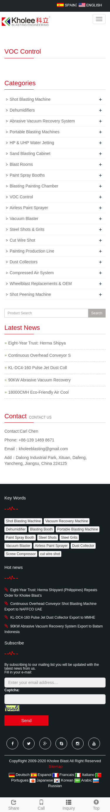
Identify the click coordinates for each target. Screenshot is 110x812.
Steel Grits (69, 537)
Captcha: (11, 690)
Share (14, 804)
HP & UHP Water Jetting (32, 142)
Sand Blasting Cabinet (30, 153)
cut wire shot (50, 554)
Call (41, 804)
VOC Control (21, 197)
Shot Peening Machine (30, 294)
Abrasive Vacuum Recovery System (42, 121)
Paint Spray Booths (27, 175)
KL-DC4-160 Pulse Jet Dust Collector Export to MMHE (52, 617)
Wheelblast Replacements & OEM (41, 283)
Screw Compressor (21, 554)
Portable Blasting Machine (77, 529)
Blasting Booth (41, 529)
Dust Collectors (24, 262)
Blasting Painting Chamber (34, 186)
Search (96, 313)
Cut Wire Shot (22, 240)
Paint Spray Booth (20, 537)
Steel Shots (48, 537)
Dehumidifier (16, 529)
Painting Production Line (32, 251)
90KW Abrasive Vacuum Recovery (39, 380)
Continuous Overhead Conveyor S (39, 355)
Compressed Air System (32, 272)
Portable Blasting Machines (35, 131)
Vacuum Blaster (24, 218)
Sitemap (55, 766)
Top (96, 804)
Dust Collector (83, 546)
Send (26, 720)
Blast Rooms (21, 164)
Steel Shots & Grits (27, 229)
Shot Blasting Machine (30, 99)
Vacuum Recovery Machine (66, 521)
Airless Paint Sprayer (29, 207)
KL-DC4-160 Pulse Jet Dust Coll (37, 367)
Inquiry (68, 808)
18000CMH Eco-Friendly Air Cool (38, 392)
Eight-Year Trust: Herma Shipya (37, 343)
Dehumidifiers (22, 110)
